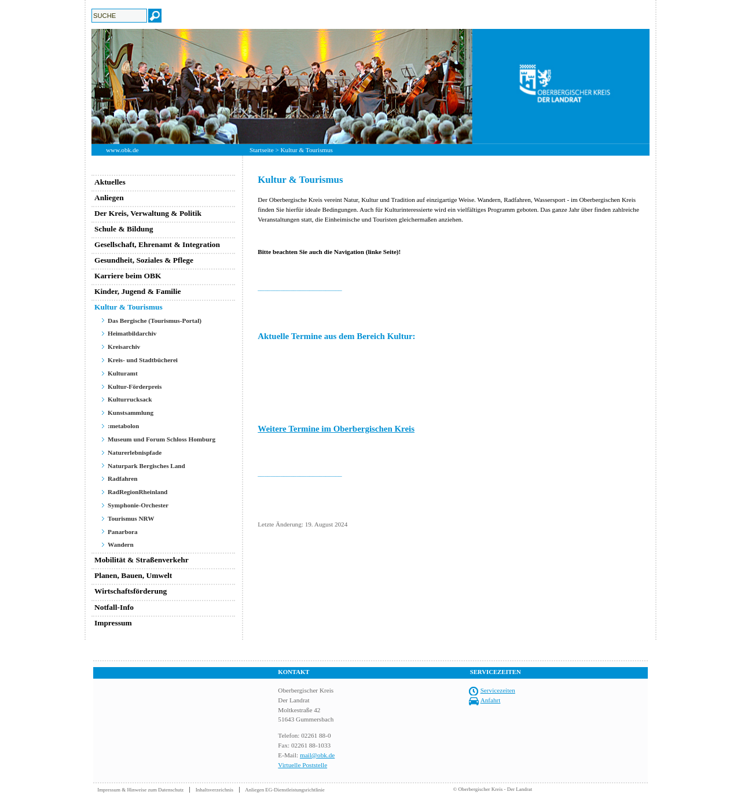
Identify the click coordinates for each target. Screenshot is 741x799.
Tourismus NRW (131, 518)
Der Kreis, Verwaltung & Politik (147, 213)
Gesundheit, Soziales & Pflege (143, 260)
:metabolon (123, 425)
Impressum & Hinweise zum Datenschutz (140, 790)
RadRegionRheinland (137, 491)
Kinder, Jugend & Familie (137, 291)
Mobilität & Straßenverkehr (141, 559)
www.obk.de (122, 149)
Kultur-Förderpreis (135, 386)
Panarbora (123, 531)
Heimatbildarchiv (132, 333)
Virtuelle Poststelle (302, 764)
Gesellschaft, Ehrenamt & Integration (157, 244)
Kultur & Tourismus (128, 307)
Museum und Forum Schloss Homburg (161, 439)
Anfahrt (490, 700)
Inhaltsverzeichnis (214, 790)
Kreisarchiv (124, 346)
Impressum (113, 622)
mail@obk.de (317, 755)
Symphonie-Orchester (138, 505)
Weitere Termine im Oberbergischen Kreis (336, 428)
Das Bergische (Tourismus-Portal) (154, 320)
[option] (370, 86)
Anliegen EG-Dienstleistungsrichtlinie (285, 790)
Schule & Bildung (123, 228)
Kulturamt (123, 373)
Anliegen (109, 197)
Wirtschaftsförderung (130, 591)
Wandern (121, 544)
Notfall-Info (114, 607)
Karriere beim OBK (127, 275)
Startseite (262, 149)
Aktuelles (110, 182)
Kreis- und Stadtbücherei (143, 359)
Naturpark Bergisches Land (146, 465)
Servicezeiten (497, 690)
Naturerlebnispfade (135, 452)
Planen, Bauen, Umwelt (133, 575)
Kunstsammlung (130, 412)
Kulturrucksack (130, 399)
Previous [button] (83, 86)
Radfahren (122, 478)
